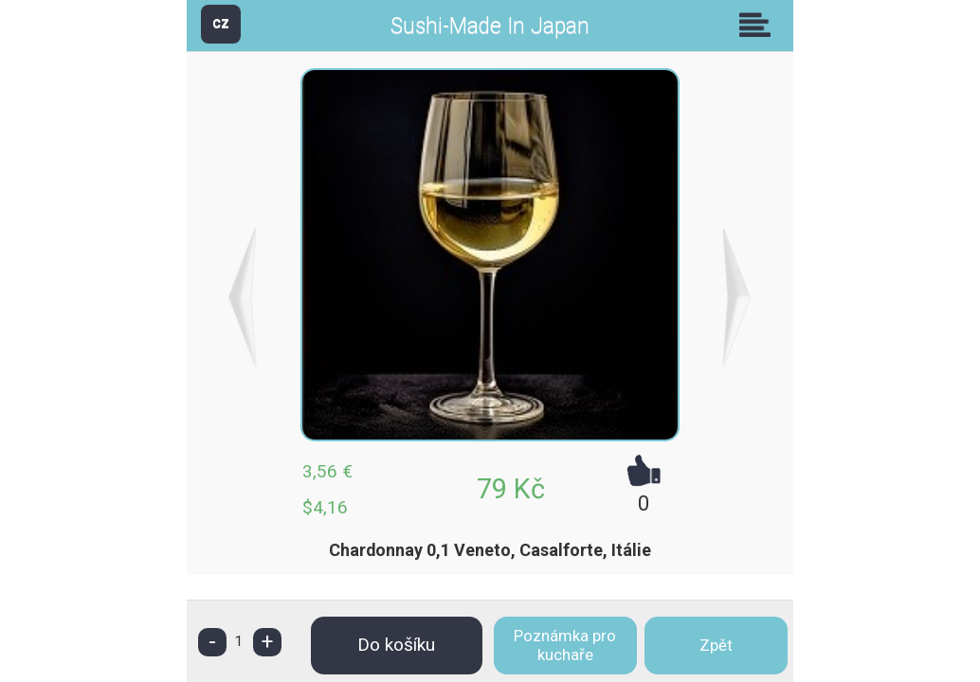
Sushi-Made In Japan (490, 26)
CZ (220, 23)
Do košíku (396, 644)
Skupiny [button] (759, 24)
